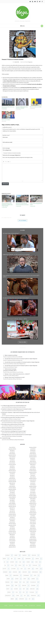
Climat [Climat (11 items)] (22, 586)
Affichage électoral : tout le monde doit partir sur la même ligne (16, 458)
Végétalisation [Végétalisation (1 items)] (23, 623)
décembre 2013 (32, 554)
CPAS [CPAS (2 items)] (7, 589)
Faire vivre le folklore (6, 119)
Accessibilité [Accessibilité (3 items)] (9, 579)
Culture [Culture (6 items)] (14, 589)
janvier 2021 (11, 502)
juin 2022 (11, 490)
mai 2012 (11, 568)
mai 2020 (11, 508)
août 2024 (32, 473)
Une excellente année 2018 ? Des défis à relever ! (13, 441)
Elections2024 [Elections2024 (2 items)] (15, 593)
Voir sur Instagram (22, 244)
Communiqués (20, 446)
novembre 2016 (12, 538)
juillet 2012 (32, 566)
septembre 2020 (11, 505)
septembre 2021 (32, 496)
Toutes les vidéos (22, 366)
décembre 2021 (12, 494)
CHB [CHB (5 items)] (6, 586)
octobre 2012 (11, 564)
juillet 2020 (12, 507)
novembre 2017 (12, 529)
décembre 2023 (12, 479)
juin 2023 (32, 482)
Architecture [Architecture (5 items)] (35, 579)
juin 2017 (32, 532)
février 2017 (32, 535)
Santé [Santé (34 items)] (26, 613)
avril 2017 (32, 533)
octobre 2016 (32, 538)
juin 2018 (11, 524)
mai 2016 (11, 541)
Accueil (5, 629)
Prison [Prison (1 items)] (18, 610)
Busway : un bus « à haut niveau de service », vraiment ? (17, 398)
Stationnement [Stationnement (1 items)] (34, 616)
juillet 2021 (32, 498)
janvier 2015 (32, 546)
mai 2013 (11, 560)
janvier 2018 (11, 527)
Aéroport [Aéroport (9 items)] (18, 579)
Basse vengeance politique (11, 379)
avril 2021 (11, 501)
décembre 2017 (32, 527)
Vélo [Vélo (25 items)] (31, 623)
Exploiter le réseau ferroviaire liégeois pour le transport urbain (16, 433)
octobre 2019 (32, 512)
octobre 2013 (32, 555)
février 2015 (11, 546)
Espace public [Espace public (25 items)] (17, 596)
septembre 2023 (32, 480)
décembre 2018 (12, 519)
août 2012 (12, 566)
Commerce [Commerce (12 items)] (30, 586)
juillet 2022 (32, 488)
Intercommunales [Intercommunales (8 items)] (28, 600)
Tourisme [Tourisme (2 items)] (19, 620)
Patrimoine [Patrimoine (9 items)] (18, 606)
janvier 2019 (32, 518)
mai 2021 (32, 499)
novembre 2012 (32, 563)
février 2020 (11, 510)
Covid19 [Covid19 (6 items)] (38, 586)
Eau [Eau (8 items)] (28, 589)
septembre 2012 (32, 564)
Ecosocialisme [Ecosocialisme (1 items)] (36, 589)
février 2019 (11, 518)
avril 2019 (12, 516)
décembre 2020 (32, 502)
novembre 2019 (12, 512)
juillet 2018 (16, 62)
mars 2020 (32, 508)
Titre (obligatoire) (7, 150)
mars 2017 (12, 535)
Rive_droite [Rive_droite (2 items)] (17, 613)
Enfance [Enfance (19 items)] (39, 593)
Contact (19, 443)
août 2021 (12, 498)
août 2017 (32, 530)
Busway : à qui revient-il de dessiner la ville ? (15, 401)
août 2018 (11, 522)
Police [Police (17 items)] (26, 606)
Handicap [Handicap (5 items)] (9, 600)
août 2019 (32, 513)
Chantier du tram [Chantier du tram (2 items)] (30, 583)
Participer (38, 629)
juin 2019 (32, 515)
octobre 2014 (32, 547)
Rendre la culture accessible (35, 106)
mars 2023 (12, 485)
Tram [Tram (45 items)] (26, 620)
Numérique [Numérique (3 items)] (35, 603)
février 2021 (32, 501)
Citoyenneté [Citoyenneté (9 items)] (13, 586)
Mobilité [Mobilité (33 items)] (27, 603)
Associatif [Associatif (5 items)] (6, 583)
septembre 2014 (12, 549)
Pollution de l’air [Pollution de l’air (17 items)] (35, 606)
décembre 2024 (32, 471)
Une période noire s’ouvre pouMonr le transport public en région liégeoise (22, 386)
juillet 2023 (12, 482)
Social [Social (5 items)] (18, 616)
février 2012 (11, 569)
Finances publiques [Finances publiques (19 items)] (37, 596)
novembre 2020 (12, 504)
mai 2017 (11, 533)
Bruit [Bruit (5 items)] (13, 583)
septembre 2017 (12, 530)
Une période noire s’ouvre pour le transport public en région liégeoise (21, 382)
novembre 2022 (12, 488)
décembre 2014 (12, 547)
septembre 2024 (12, 473)
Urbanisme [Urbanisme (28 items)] (14, 623)
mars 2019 (32, 516)
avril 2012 (32, 568)
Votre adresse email (7, 142)
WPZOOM (30, 635)
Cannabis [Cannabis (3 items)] (21, 583)
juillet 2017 (12, 532)
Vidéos (26, 629)
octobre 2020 (32, 504)
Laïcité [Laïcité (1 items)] (37, 600)
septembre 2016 (12, 540)
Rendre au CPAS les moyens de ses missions (12, 452)
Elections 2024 (32, 629)
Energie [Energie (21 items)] (31, 593)
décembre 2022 (32, 487)
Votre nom (5, 137)
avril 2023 (32, 484)
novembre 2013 (12, 555)
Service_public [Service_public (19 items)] (34, 613)
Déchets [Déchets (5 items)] (22, 589)
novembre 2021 (32, 494)
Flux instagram (21, 463)
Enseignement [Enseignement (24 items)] (7, 596)
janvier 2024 (32, 477)
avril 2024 (12, 476)
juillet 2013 (12, 558)
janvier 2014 (11, 554)
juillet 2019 (12, 515)
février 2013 (32, 561)
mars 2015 (32, 544)
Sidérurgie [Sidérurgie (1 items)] (11, 616)
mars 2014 (12, 552)
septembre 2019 (12, 513)
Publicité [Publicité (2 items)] (10, 613)
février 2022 (11, 493)
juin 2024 (11, 474)
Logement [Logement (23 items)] (10, 603)
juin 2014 (32, 549)
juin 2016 (32, 540)
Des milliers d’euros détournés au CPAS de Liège (13, 448)
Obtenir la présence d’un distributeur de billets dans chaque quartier (7, 204)
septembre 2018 (32, 521)
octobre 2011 (32, 571)
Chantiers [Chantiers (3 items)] (39, 583)
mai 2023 (11, 484)
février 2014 (32, 552)
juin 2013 (32, 558)
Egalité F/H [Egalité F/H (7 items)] (6, 593)
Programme (31, 62)
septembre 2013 (12, 557)
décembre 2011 (11, 571)
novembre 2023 (32, 479)
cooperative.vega (6, 462)
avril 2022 (12, 491)
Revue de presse (20, 450)
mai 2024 (32, 474)
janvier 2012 (32, 569)
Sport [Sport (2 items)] (25, 616)
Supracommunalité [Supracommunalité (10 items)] (10, 620)
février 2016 (32, 541)
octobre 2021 (11, 496)
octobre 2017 (32, 529)
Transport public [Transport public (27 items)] (35, 620)
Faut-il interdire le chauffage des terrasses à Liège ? (14, 455)
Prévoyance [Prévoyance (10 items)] (10, 610)
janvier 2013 (11, 563)
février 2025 (11, 471)
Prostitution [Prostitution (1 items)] (26, 610)
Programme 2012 (20, 434)
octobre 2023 (11, 480)
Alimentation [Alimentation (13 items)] (26, 579)
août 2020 (32, 505)
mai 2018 (32, 524)
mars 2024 (32, 476)
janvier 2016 (11, 543)
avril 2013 (32, 560)
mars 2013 (12, 561)
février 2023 (32, 485)
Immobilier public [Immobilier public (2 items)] (17, 600)
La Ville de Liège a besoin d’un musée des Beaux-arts (14, 429)
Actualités (11, 629)
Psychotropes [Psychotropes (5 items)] (35, 610)
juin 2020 (32, 507)
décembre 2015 (32, 543)
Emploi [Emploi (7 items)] (23, 593)
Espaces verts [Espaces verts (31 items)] (26, 596)
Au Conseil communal (21, 431)
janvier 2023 (11, 487)
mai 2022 (32, 490)
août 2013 (32, 557)
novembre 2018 (32, 519)
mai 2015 (11, 544)
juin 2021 (11, 499)
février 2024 (11, 477)
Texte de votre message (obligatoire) (11, 155)
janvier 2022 (32, 493)
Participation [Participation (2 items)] (9, 606)
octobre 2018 (4, 207)
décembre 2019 (32, 510)
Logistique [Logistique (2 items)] (18, 603)
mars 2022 (32, 491)
